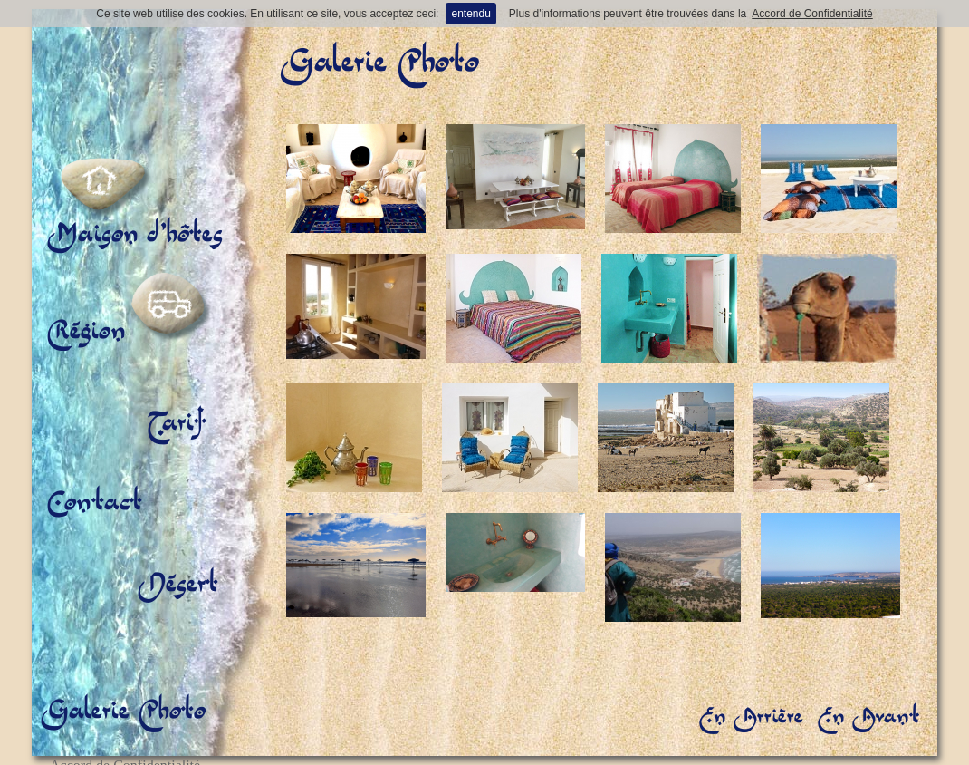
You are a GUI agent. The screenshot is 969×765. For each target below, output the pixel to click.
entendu (470, 13)
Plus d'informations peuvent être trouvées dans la (627, 13)
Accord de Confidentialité (812, 13)
